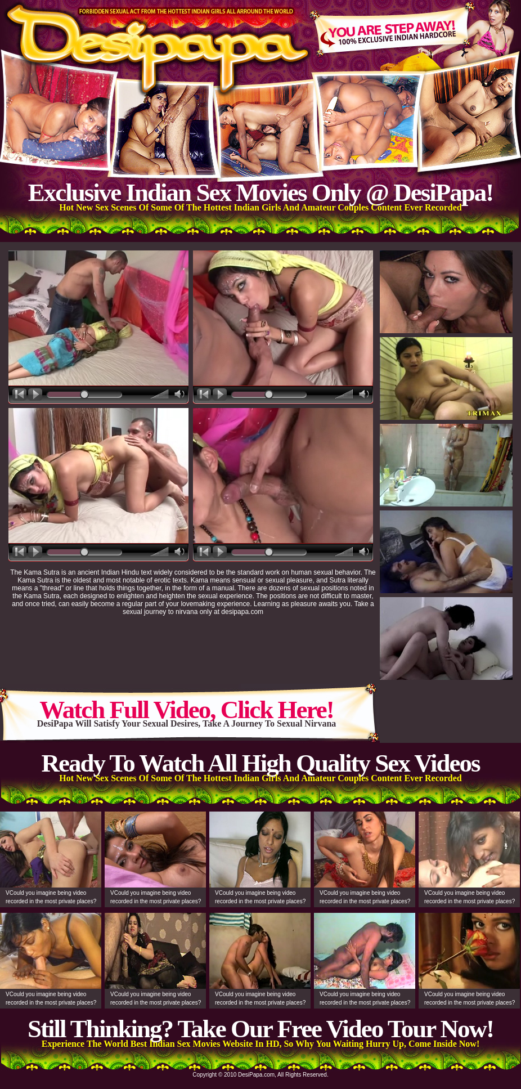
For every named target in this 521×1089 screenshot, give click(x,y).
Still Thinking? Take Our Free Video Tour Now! (260, 1029)
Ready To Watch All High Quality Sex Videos (260, 763)
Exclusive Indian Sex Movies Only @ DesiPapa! (260, 192)
